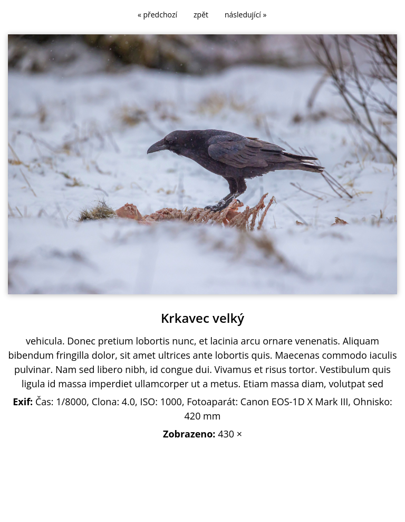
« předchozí (157, 15)
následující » (245, 15)
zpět (201, 15)
